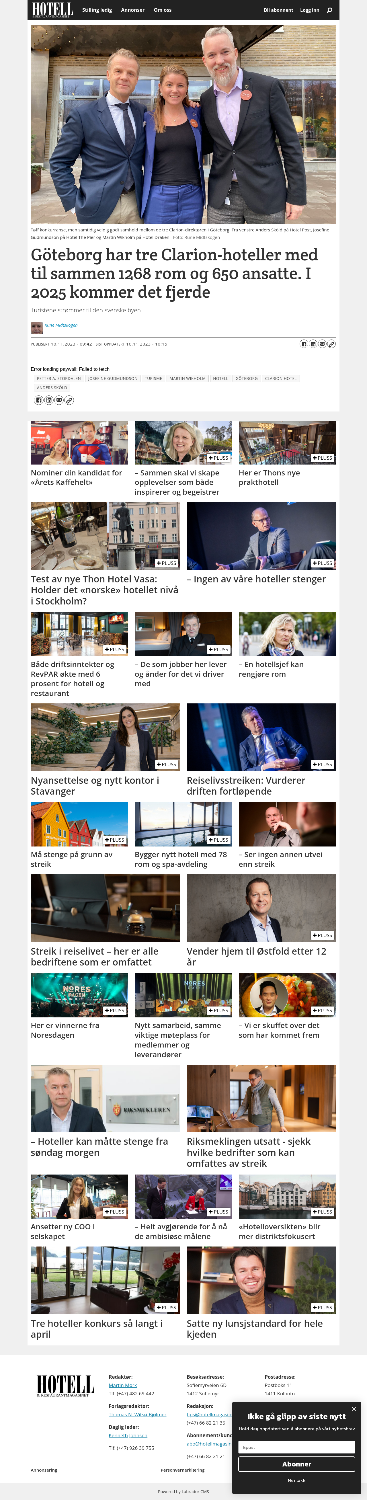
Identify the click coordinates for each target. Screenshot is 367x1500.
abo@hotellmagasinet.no (215, 1443)
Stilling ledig (97, 10)
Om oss (162, 10)
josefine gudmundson (113, 378)
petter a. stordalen (59, 378)
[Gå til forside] (52, 10)
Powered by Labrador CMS (183, 1491)
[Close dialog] (354, 1409)
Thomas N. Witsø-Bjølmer (137, 1414)
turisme (153, 378)
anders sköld (52, 387)
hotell (220, 378)
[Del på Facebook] (304, 344)
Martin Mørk (123, 1385)
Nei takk (297, 1480)
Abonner (296, 1464)
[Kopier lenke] (331, 344)
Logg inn (309, 10)
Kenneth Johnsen (128, 1435)
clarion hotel (281, 378)
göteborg (247, 378)
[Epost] (296, 1447)
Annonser (133, 10)
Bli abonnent (278, 10)
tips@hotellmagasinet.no (215, 1414)
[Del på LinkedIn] (313, 344)
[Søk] (329, 10)
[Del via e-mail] (322, 344)
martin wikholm (187, 378)
